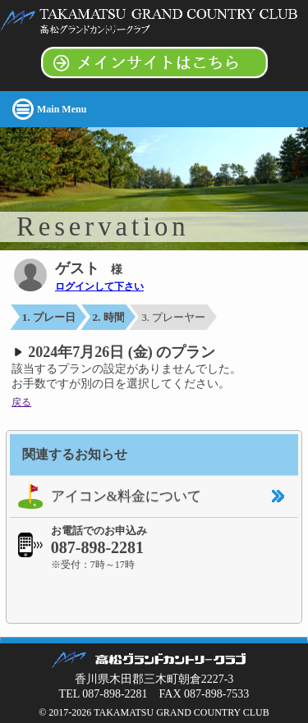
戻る (21, 402)
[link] (154, 596)
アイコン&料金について (105, 496)
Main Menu (61, 109)
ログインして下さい (99, 286)
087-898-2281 (97, 547)
